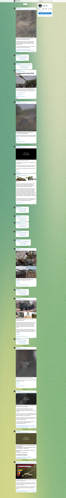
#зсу (34, 425)
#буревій (30, 50)
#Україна (17, 94)
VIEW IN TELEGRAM (24, 67)
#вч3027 (33, 50)
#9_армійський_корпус (25, 426)
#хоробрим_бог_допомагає (25, 425)
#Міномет (21, 141)
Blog (43, 15)
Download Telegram (45, 13)
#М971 (24, 141)
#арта (23, 427)
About (41, 15)
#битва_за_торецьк (19, 427)
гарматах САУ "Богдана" (30, 319)
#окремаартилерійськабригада (21, 49)
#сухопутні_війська (19, 426)
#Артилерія (21, 94)
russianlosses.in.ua (41, 11)
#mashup (17, 51)
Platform (48, 15)
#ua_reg (17, 171)
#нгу (27, 49)
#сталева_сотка (18, 425)
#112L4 (26, 336)
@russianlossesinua (45, 6)
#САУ (21, 336)
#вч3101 (29, 49)
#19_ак (35, 490)
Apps (45, 15)
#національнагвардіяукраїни (20, 50)
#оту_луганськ (32, 426)
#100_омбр (31, 425)
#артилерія (27, 50)
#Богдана (23, 336)
